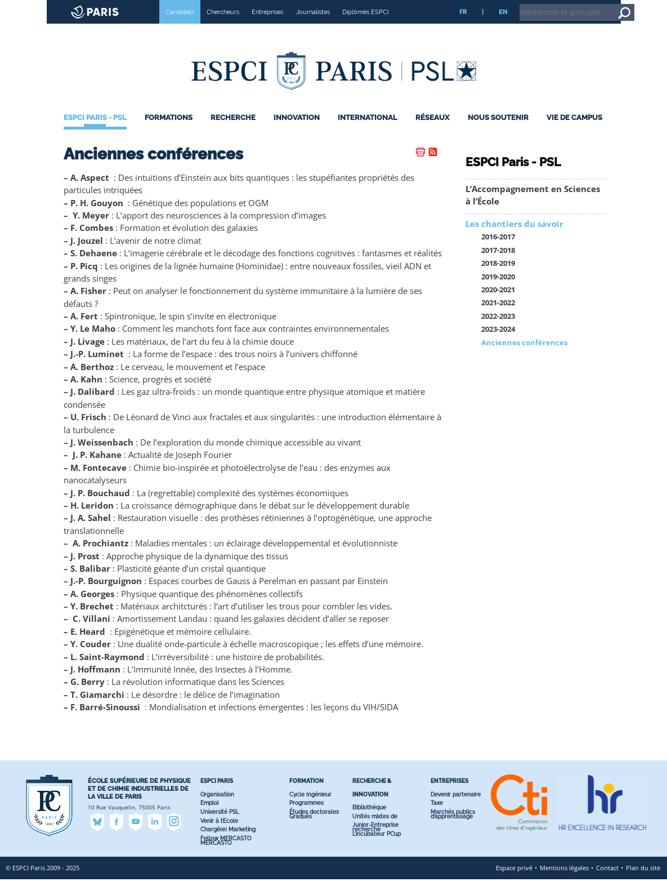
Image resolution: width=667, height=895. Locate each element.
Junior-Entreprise (375, 841)
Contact (607, 883)
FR (463, 28)
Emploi (209, 819)
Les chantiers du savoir (514, 240)
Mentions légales (564, 883)
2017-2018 (498, 266)
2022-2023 (498, 332)
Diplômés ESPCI (365, 28)
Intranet (567, 5)
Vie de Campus (574, 133)
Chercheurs (223, 28)
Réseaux (432, 133)
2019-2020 (498, 292)
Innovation (297, 133)
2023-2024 (498, 345)
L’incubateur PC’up (376, 850)
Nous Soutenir (498, 133)
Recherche (233, 133)
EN (503, 28)
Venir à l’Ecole (219, 837)
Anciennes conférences (524, 358)
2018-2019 (498, 279)
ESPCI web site (37, 8)
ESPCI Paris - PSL (95, 133)
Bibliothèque (369, 823)
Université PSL (219, 828)
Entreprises (267, 28)
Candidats (179, 28)
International (367, 133)
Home (596, 5)
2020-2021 (498, 305)
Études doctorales (314, 828)
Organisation (217, 810)
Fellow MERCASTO (225, 854)
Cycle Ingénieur (310, 810)
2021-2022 (498, 318)
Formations (169, 133)
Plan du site (643, 883)
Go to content (629, 5)
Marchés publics (453, 828)
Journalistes (313, 28)
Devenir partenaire (456, 810)
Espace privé (514, 883)
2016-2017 (498, 252)
